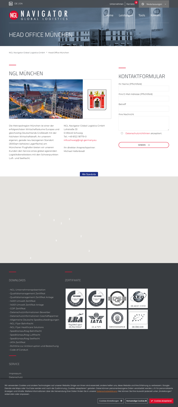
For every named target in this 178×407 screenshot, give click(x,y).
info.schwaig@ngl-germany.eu (80, 140)
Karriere (130, 4)
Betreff (144, 106)
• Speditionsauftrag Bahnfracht (25, 331)
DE (16, 3)
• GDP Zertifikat (17, 308)
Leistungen (126, 15)
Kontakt (156, 15)
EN (21, 3)
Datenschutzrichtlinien (137, 133)
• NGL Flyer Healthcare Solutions (26, 327)
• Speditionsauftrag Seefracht (24, 338)
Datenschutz (16, 377)
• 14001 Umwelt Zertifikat (22, 301)
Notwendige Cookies (136, 401)
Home (109, 15)
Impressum (15, 373)
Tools (141, 15)
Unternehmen (116, 4)
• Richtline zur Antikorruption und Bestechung (34, 346)
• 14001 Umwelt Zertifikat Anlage (26, 304)
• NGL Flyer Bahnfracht (21, 323)
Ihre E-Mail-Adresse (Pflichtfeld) (144, 96)
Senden (144, 144)
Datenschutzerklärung (107, 391)
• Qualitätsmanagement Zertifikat (27, 293)
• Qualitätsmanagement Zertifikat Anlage (31, 297)
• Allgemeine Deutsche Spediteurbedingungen (34, 319)
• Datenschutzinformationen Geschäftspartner (33, 316)
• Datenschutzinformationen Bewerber (29, 312)
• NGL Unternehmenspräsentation (27, 289)
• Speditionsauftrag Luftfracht (24, 334)
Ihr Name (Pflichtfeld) (144, 86)
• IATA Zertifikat (17, 342)
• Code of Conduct (18, 349)
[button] (69, 219)
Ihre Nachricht (144, 122)
